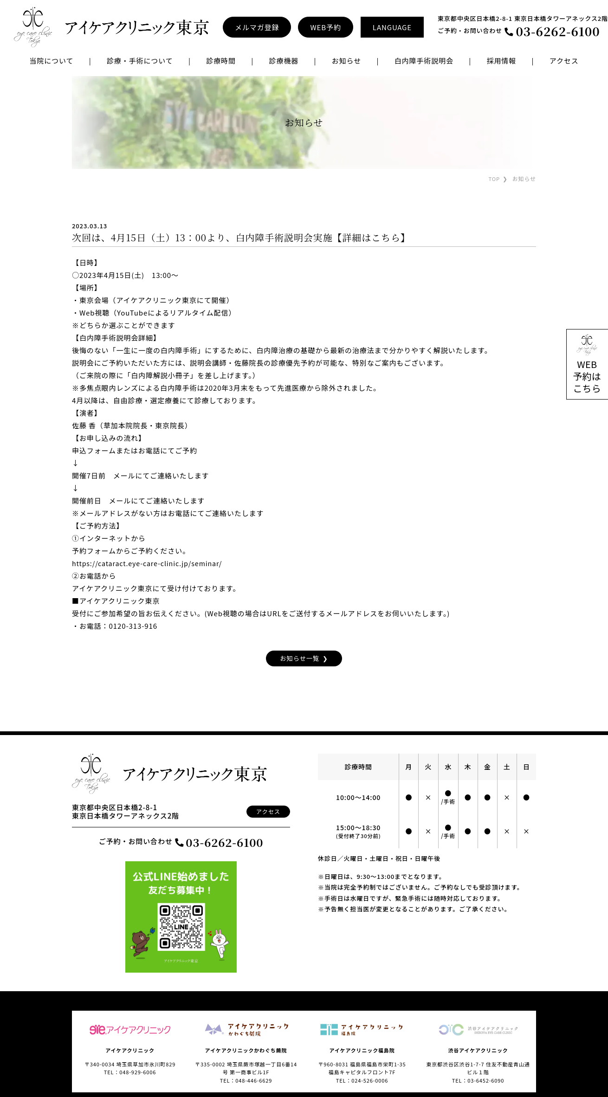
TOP (494, 178)
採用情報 (502, 60)
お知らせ (346, 60)
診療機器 (283, 60)
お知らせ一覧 (299, 658)
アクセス (564, 60)
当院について (51, 60)
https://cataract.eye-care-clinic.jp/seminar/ (150, 563)
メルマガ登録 (257, 27)
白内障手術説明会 (424, 60)
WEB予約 (325, 27)
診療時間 (221, 60)
